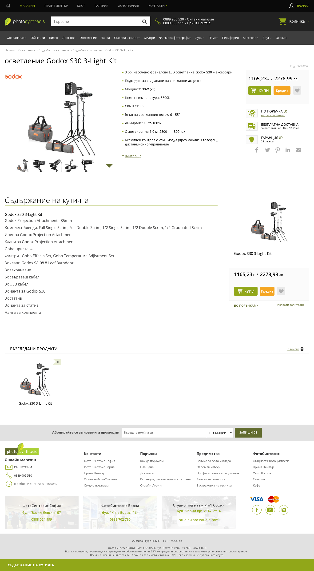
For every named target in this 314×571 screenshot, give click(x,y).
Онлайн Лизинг (151, 485)
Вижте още (133, 156)
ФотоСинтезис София (99, 461)
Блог (81, 6)
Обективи (38, 38)
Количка (297, 21)
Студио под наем (96, 485)
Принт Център (94, 473)
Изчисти (293, 349)
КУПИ (249, 291)
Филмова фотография (175, 38)
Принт (56, 6)
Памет (213, 38)
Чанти (105, 38)
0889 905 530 (18, 475)
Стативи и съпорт (127, 38)
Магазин (27, 6)
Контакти (156, 6)
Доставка (147, 473)
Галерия (101, 6)
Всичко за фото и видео (214, 461)
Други (266, 38)
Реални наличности (211, 479)
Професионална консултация (218, 473)
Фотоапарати (16, 38)
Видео (53, 38)
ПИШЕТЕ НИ (18, 467)
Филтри (149, 38)
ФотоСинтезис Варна (99, 467)
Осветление (88, 38)
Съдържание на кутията (31, 565)
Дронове (68, 38)
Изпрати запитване (273, 115)
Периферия (230, 38)
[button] (257, 152)
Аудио (199, 38)
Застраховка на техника (214, 485)
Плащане (147, 467)
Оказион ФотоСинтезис (101, 479)
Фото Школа (262, 473)
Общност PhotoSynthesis (271, 461)
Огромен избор (208, 467)
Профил (302, 6)
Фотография (128, 6)
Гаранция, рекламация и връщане (165, 479)
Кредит (282, 90)
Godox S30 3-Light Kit (253, 253)
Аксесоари (250, 38)
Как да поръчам (152, 461)
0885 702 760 (120, 519)
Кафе (256, 485)
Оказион (282, 38)
